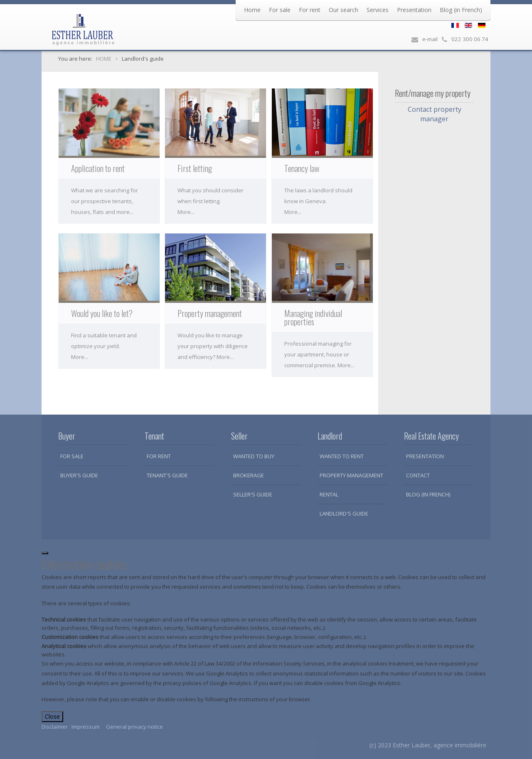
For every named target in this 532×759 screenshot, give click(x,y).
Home (252, 10)
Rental (329, 494)
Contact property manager (434, 114)
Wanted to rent (342, 456)
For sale (280, 10)
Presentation (414, 10)
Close (52, 716)
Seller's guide (252, 494)
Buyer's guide (79, 475)
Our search (343, 10)
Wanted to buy (253, 456)
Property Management (351, 475)
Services (378, 10)
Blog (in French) (461, 10)
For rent (309, 10)
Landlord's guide (344, 513)
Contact (418, 475)
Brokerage (248, 475)
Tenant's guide (167, 475)
